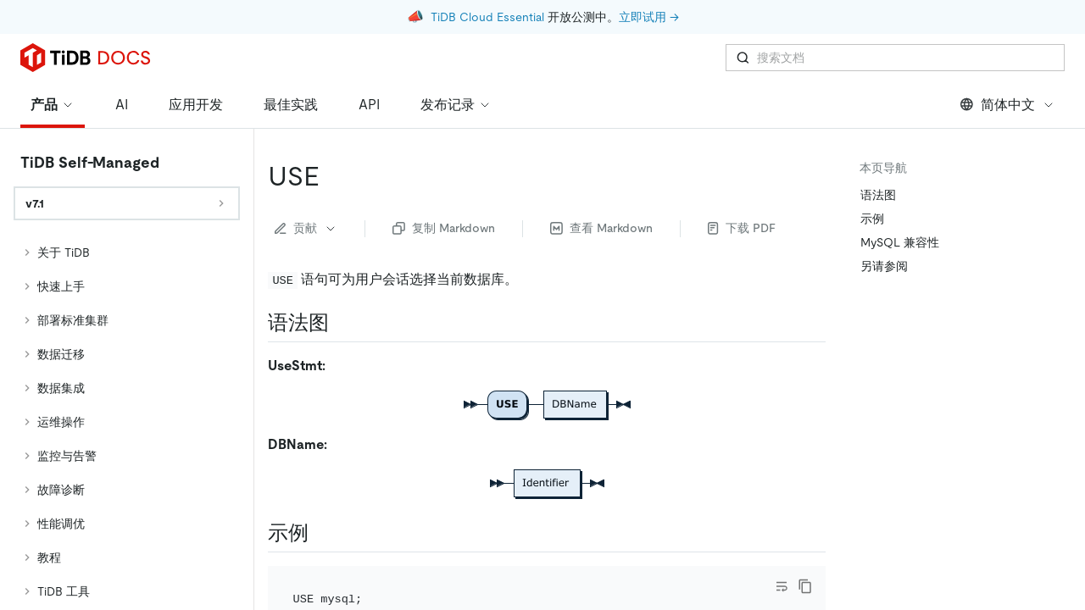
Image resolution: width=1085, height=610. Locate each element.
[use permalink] (333, 176)
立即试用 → (649, 17)
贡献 (306, 228)
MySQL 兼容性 (899, 242)
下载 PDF (742, 228)
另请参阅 (884, 266)
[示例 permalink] (322, 533)
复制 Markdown (443, 228)
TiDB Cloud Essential (487, 17)
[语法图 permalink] (342, 323)
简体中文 (1007, 105)
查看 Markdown (601, 228)
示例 (872, 218)
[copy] (805, 586)
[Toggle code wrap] (781, 586)
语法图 (878, 195)
